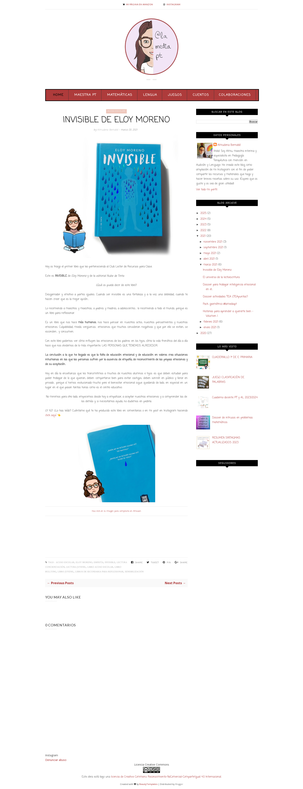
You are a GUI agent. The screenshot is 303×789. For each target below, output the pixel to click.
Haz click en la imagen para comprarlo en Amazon (116, 511)
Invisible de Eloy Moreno (217, 270)
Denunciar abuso (55, 760)
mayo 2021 (209, 253)
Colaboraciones (235, 95)
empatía (98, 562)
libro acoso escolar (100, 567)
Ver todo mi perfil (206, 190)
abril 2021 (209, 259)
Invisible (110, 562)
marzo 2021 (210, 265)
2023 (203, 225)
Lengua (150, 95)
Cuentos (201, 95)
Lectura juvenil (76, 567)
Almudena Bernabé (108, 130)
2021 (203, 236)
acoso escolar (116, 111)
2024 (203, 219)
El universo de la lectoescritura (221, 277)
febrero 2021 (210, 322)
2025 (203, 213)
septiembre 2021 (213, 248)
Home (58, 95)
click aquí (51, 415)
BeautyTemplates (148, 784)
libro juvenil (66, 571)
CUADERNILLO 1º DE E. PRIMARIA (232, 357)
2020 (203, 333)
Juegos (175, 95)
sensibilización (134, 571)
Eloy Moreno (84, 562)
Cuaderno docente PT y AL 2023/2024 (235, 398)
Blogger (179, 784)
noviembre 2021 (212, 242)
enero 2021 (209, 327)
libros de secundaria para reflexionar (99, 571)
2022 (203, 230)
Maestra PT (85, 95)
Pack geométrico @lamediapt (220, 304)
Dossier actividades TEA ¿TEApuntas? (225, 297)
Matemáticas (119, 95)
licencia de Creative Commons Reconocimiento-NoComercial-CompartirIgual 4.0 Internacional (166, 777)
